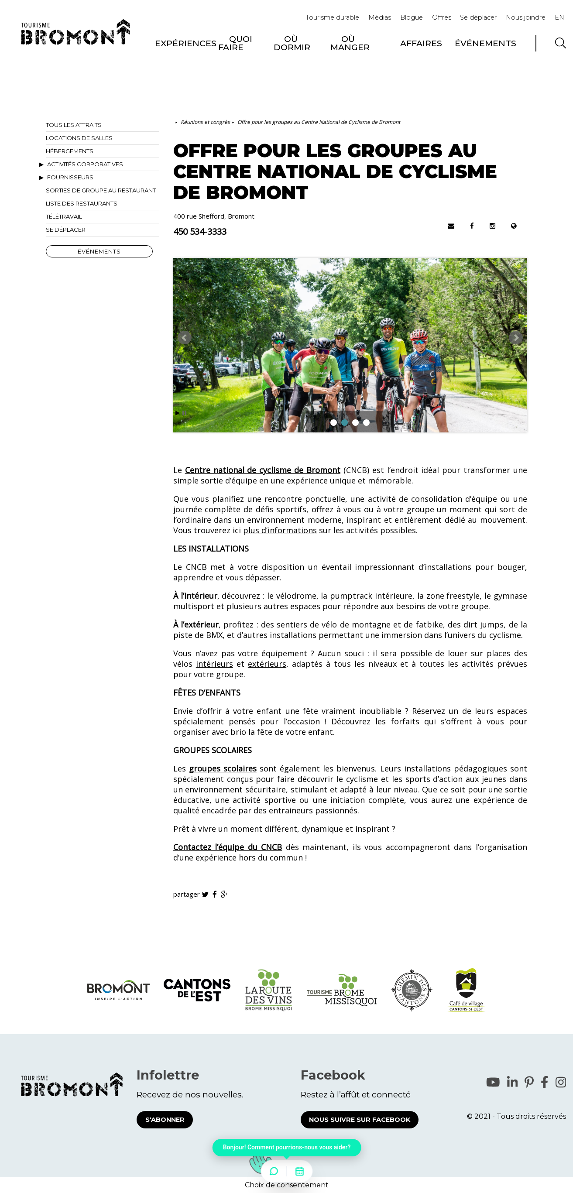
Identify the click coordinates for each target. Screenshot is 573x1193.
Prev (185, 338)
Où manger (350, 43)
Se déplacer (478, 17)
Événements (485, 43)
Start (177, 413)
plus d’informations (280, 530)
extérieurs (267, 663)
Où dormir (292, 43)
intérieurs (214, 663)
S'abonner (165, 1120)
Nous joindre (526, 17)
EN (559, 17)
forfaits (405, 721)
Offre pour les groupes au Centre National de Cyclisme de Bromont (318, 122)
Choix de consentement (287, 1185)
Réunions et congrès (205, 122)
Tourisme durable (332, 17)
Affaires (421, 43)
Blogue (411, 17)
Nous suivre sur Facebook (359, 1120)
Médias (379, 17)
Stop (184, 413)
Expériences (185, 43)
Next (516, 338)
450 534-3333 (199, 231)
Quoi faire (235, 43)
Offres (441, 17)
